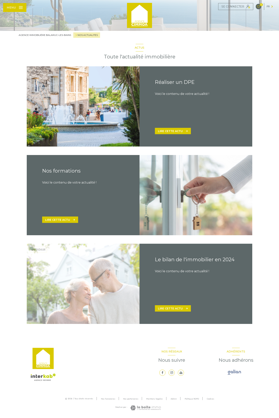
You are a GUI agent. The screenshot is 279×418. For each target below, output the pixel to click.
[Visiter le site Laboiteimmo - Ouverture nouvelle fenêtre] (146, 407)
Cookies (210, 399)
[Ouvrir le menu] (14, 7)
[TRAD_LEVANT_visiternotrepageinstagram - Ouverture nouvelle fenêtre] (172, 373)
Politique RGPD (192, 398)
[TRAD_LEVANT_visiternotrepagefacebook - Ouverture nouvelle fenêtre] (162, 373)
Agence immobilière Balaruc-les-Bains (45, 35)
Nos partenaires (130, 398)
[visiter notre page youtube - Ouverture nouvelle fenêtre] (181, 373)
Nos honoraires (108, 398)
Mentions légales (154, 398)
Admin (174, 398)
